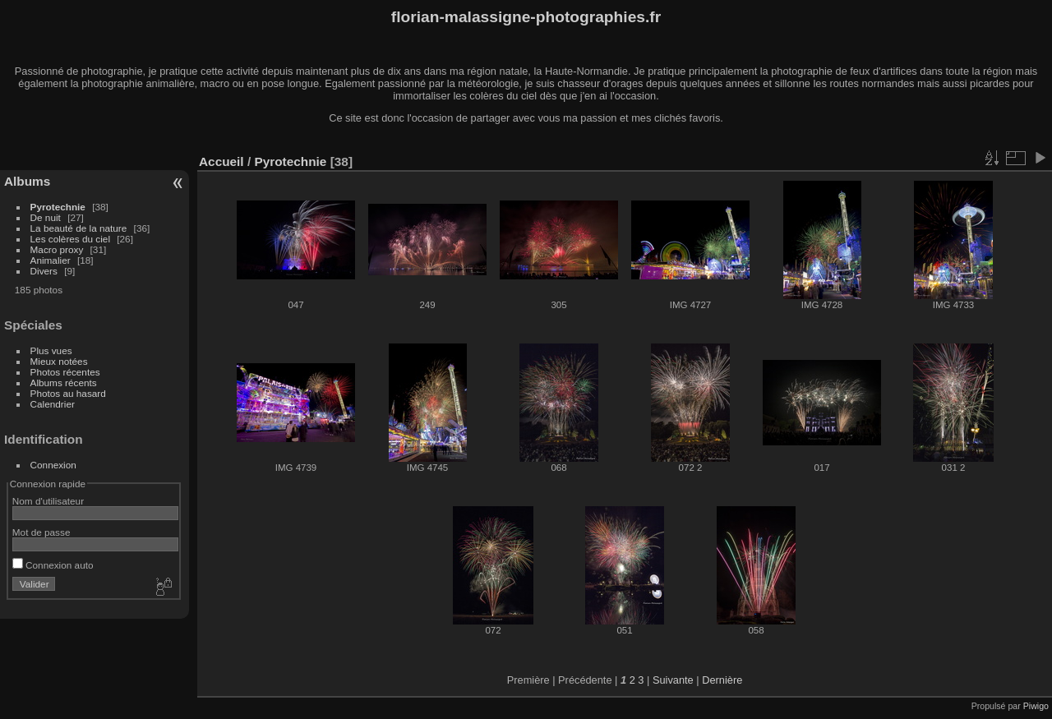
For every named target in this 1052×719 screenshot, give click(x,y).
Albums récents (63, 382)
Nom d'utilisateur (48, 500)
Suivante (673, 680)
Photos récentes (65, 371)
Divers (44, 270)
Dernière (722, 680)
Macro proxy (57, 249)
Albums (27, 181)
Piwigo (1036, 706)
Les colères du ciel (70, 238)
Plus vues (51, 350)
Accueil (221, 161)
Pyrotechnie (57, 206)
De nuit (45, 217)
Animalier (50, 260)
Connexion (53, 464)
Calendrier (52, 404)
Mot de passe (41, 532)
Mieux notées (59, 361)
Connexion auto (53, 565)
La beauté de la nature (78, 228)
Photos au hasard (68, 393)
